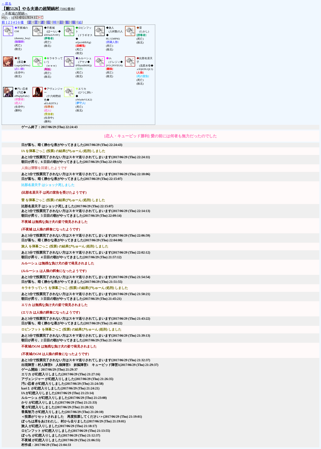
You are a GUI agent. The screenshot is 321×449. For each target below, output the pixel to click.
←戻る (6, 3)
